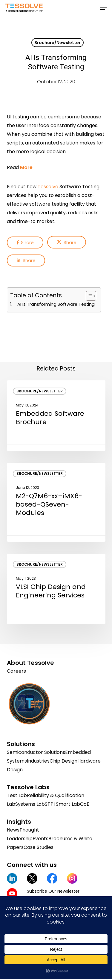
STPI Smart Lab (62, 804)
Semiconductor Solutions (36, 752)
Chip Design (63, 760)
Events (40, 838)
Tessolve (48, 186)
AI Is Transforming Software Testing (56, 304)
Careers (16, 671)
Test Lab (17, 795)
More (26, 167)
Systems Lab (30, 804)
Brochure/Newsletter (57, 43)
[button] (103, 8)
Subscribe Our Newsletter (53, 891)
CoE (84, 804)
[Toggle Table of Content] (88, 296)
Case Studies (38, 847)
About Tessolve (30, 663)
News (13, 829)
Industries (38, 760)
